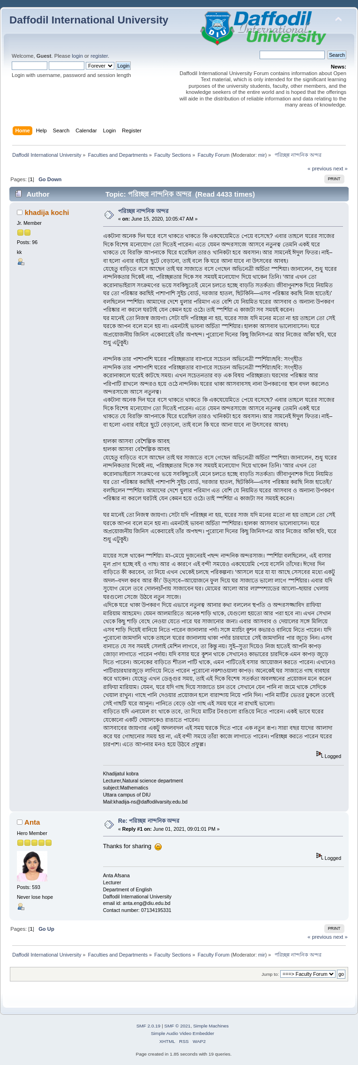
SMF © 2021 (177, 1025)
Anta (32, 822)
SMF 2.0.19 (148, 1025)
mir (261, 155)
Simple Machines (211, 1025)
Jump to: (270, 974)
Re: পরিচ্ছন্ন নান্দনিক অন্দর (148, 821)
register (99, 56)
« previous (319, 168)
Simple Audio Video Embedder (182, 1033)
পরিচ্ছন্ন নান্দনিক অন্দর (143, 211)
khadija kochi (47, 212)
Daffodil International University (88, 20)
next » (340, 168)
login (77, 56)
